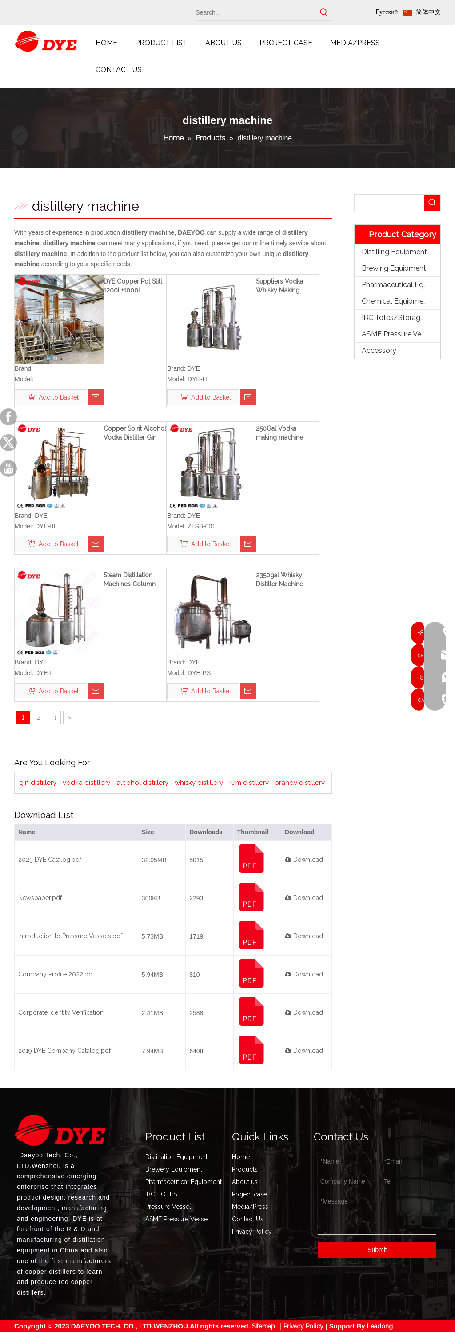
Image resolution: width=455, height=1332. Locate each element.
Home (241, 1156)
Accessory (379, 350)
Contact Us (247, 1219)
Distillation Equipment (176, 1156)
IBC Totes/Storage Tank (401, 317)
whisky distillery (199, 783)
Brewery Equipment (173, 1169)
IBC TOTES (161, 1194)
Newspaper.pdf (40, 897)
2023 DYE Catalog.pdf (49, 859)
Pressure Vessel (168, 1206)
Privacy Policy (252, 1231)
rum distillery (249, 783)
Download (304, 859)
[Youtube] (8, 468)
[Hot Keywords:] (324, 12)
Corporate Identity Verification (61, 1012)
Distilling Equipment (394, 252)
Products (245, 1169)
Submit (377, 1249)
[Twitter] (8, 442)
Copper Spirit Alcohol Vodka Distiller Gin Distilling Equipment (135, 433)
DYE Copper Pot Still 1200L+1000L (133, 286)
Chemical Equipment (396, 301)
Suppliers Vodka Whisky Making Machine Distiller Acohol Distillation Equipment (282, 286)
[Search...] (256, 12)
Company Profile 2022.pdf (56, 974)
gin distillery (37, 783)
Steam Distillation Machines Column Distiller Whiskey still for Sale (133, 580)
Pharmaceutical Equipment (401, 284)
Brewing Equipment (394, 268)
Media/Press (250, 1206)
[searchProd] (389, 203)
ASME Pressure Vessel (398, 334)
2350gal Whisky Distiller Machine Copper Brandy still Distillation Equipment (287, 580)
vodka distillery (86, 783)
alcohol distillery (142, 783)
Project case (249, 1194)
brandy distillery (300, 783)
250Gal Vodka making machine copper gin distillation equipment (287, 433)
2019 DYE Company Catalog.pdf (64, 1050)
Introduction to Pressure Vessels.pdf (70, 936)
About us (245, 1181)
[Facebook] (8, 416)
